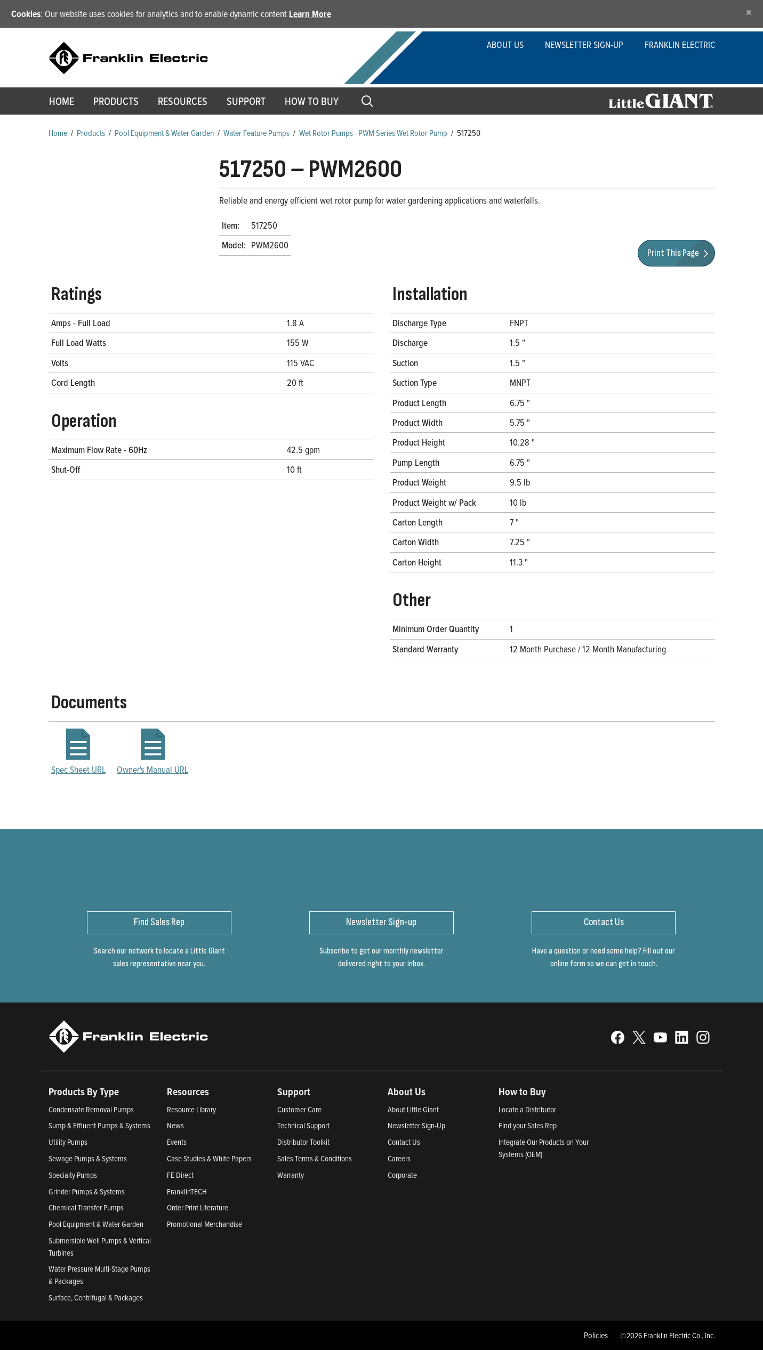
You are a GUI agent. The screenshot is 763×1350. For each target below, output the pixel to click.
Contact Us (404, 1141)
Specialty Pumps (73, 1175)
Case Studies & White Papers (209, 1158)
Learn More (310, 13)
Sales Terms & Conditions (314, 1158)
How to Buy (312, 101)
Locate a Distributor (527, 1109)
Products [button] (116, 101)
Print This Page (679, 253)
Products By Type (84, 1091)
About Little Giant (413, 1109)
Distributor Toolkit (303, 1141)
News (175, 1125)
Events (177, 1141)
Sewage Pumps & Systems (88, 1158)
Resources (182, 101)
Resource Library (191, 1109)
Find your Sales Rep (528, 1125)
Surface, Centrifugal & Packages (96, 1297)
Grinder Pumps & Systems (87, 1191)
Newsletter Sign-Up (584, 44)
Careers (399, 1158)
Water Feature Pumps (256, 133)
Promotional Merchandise (204, 1224)
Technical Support (303, 1125)
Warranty (290, 1175)
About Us (505, 44)
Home (61, 101)
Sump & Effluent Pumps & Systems (99, 1125)
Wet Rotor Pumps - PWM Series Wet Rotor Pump (373, 133)
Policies (596, 1335)
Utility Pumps (68, 1141)
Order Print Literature (197, 1207)
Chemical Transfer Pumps (86, 1207)
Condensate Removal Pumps (91, 1109)
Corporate (402, 1175)
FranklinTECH (187, 1191)
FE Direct (180, 1175)
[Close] (748, 12)
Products (91, 133)
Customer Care (299, 1109)
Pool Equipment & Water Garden (164, 133)
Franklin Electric (680, 44)
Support (246, 101)
